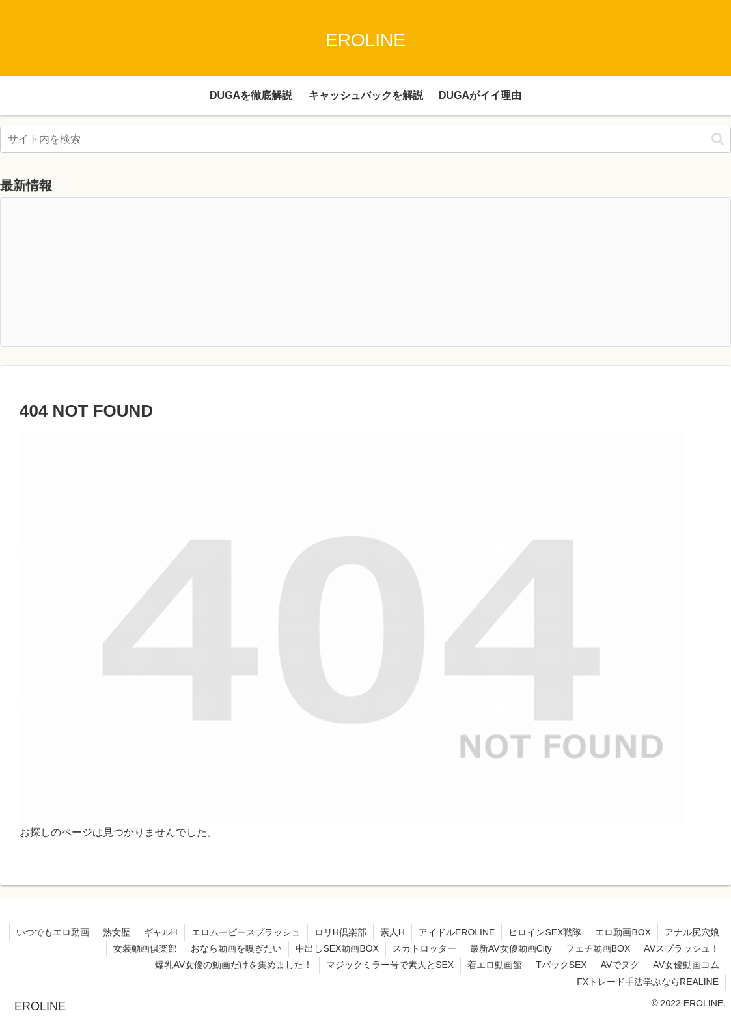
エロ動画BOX (623, 932)
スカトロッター (424, 948)
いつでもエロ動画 (52, 932)
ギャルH (161, 932)
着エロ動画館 (494, 965)
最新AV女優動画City (511, 948)
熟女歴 (116, 932)
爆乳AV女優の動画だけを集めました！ (233, 965)
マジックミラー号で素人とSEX (390, 965)
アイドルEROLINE (457, 932)
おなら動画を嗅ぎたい (236, 948)
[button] (717, 138)
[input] (365, 139)
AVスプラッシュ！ (681, 948)
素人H (392, 932)
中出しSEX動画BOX (337, 948)
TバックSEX (561, 965)
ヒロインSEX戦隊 (544, 932)
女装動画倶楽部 (145, 948)
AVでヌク (620, 965)
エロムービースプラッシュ (246, 932)
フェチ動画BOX (598, 948)
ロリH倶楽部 (340, 932)
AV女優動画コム (686, 965)
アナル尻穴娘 (692, 932)
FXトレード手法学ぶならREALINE (648, 981)
